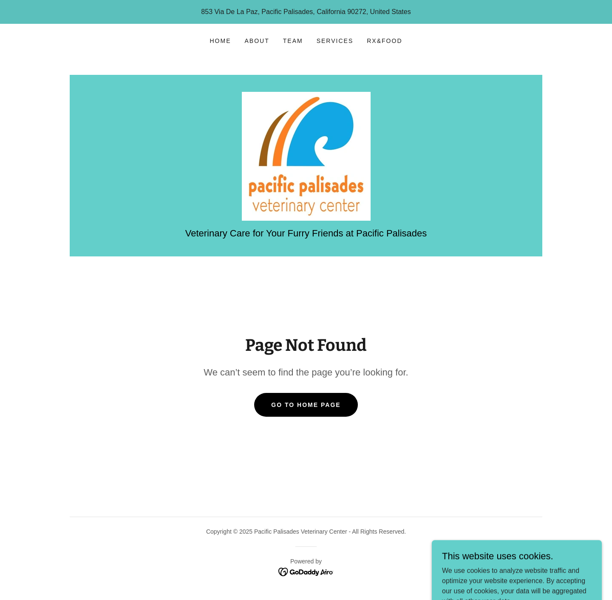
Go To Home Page (305, 404)
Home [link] (220, 40)
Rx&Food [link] (384, 40)
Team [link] (293, 40)
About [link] (257, 40)
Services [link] (335, 40)
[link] (306, 155)
